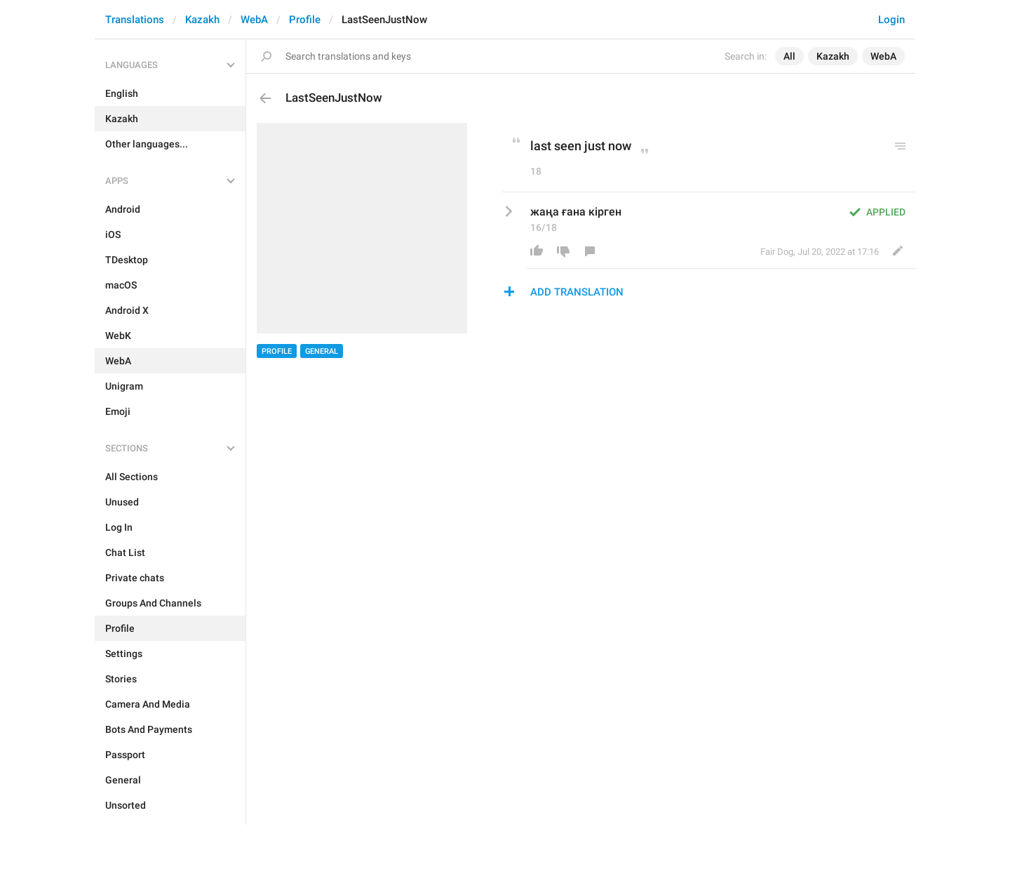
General (321, 351)
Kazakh (202, 19)
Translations (134, 19)
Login (891, 19)
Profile (305, 19)
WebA (254, 19)
